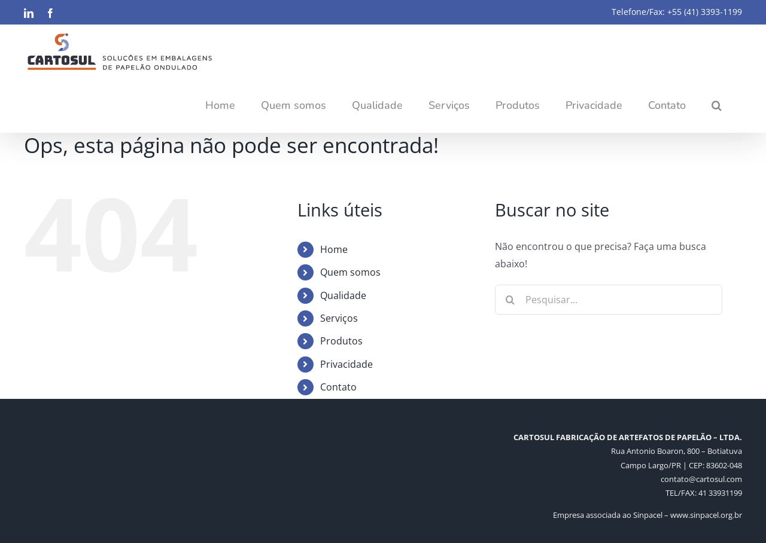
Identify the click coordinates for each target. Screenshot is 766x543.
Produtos (341, 340)
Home (334, 249)
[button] (716, 105)
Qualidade (343, 295)
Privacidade (346, 364)
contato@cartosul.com (701, 479)
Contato (338, 386)
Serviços (339, 318)
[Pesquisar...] (608, 300)
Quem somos (350, 272)
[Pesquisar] (510, 300)
